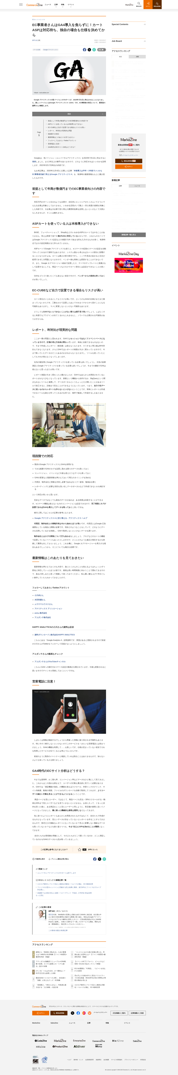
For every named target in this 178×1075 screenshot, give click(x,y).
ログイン (128, 167)
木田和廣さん (40, 600)
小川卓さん (39, 595)
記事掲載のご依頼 (137, 1013)
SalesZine (54, 1023)
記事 (56, 5)
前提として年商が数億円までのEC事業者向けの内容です (68, 121)
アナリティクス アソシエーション (48, 609)
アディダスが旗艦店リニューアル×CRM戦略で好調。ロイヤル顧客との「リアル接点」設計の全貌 (51, 964)
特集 (62, 5)
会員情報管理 (89, 1060)
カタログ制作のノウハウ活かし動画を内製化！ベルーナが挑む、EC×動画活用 (65, 884)
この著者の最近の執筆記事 (58, 930)
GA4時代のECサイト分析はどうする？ (61, 147)
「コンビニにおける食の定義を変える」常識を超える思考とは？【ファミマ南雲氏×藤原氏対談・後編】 (90, 954)
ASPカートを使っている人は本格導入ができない (65, 124)
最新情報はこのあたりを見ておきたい (61, 137)
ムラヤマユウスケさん (44, 604)
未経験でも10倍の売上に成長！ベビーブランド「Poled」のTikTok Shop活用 (64, 893)
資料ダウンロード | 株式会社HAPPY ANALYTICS (55, 635)
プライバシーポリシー (131, 1060)
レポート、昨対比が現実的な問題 (60, 131)
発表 (34, 162)
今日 (120, 57)
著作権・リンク (78, 1060)
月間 (137, 57)
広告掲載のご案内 (119, 1013)
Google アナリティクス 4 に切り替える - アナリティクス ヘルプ (61, 518)
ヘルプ (69, 1060)
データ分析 (36, 49)
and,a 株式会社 (41, 613)
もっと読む (40, 895)
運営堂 (50, 914)
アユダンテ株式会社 (43, 617)
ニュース (48, 4)
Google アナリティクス (50, 49)
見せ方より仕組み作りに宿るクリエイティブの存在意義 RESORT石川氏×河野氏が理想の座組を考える (90, 978)
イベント (71, 5)
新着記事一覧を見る (129, 235)
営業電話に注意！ (54, 144)
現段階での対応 (53, 134)
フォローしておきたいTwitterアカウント (62, 140)
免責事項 (98, 1060)
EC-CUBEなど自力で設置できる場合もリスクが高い (66, 127)
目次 (86, 114)
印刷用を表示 (38, 859)
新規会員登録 (128, 161)
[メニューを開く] (20, 4)
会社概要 (106, 1060)
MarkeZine (36, 1023)
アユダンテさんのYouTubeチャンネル (50, 662)
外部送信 (143, 1060)
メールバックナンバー (128, 155)
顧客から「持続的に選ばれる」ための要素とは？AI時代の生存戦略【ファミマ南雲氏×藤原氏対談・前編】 (51, 954)
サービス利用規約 (116, 1060)
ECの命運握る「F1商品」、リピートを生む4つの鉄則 (128, 228)
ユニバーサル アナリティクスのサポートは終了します (56, 873)
